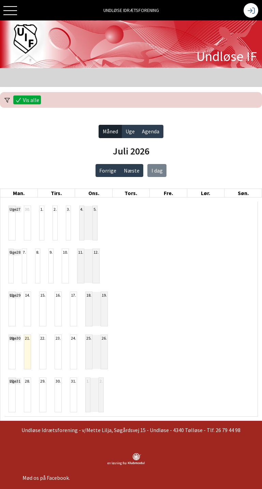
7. (24, 252)
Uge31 (15, 381)
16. (58, 295)
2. (55, 209)
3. (68, 209)
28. (27, 381)
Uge (130, 131)
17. (73, 295)
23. (58, 338)
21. (27, 338)
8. (37, 252)
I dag (157, 170)
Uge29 (15, 295)
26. (104, 338)
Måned (110, 131)
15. (42, 295)
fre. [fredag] (168, 193)
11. (80, 252)
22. (42, 338)
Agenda (150, 131)
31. (73, 381)
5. (95, 209)
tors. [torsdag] (131, 193)
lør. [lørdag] (205, 193)
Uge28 (15, 252)
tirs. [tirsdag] (56, 193)
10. (65, 252)
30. (27, 209)
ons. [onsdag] (93, 193)
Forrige (107, 170)
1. (41, 209)
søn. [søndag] (243, 193)
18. (88, 295)
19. (104, 295)
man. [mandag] (19, 193)
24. (73, 338)
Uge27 (15, 209)
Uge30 (15, 338)
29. (42, 381)
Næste (132, 170)
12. (96, 252)
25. (88, 338)
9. (51, 252)
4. (81, 209)
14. (27, 295)
